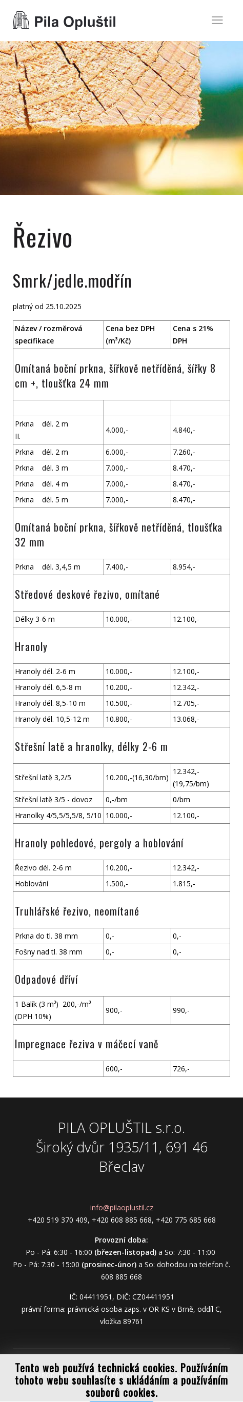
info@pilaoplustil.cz (121, 1207)
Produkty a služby (70, 1375)
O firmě (155, 1375)
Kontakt (191, 1375)
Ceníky (123, 1375)
